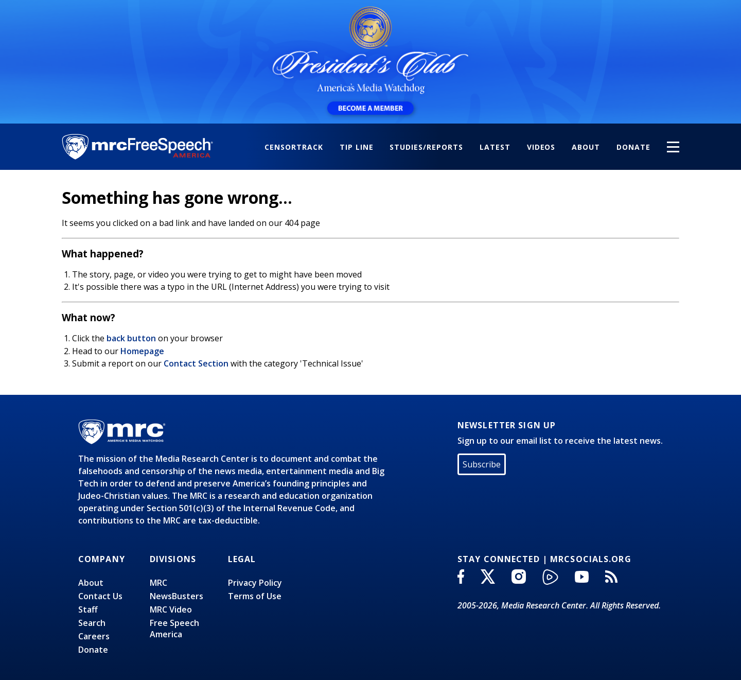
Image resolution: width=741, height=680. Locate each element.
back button (131, 338)
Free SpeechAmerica (174, 628)
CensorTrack (293, 147)
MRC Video (171, 609)
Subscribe (482, 464)
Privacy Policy (255, 582)
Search (91, 623)
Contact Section (196, 363)
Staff (88, 609)
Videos (541, 147)
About (586, 147)
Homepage (142, 351)
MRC (158, 582)
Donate (633, 147)
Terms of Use (254, 596)
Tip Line (357, 147)
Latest (495, 147)
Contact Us (100, 596)
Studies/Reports (426, 147)
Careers (94, 636)
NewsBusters (176, 596)
